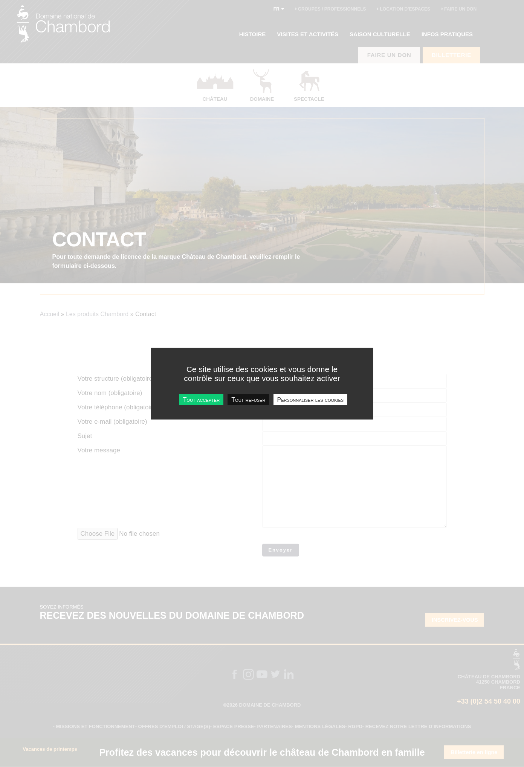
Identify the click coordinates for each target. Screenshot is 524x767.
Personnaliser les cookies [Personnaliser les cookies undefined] (310, 399)
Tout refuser (248, 399)
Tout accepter (201, 399)
